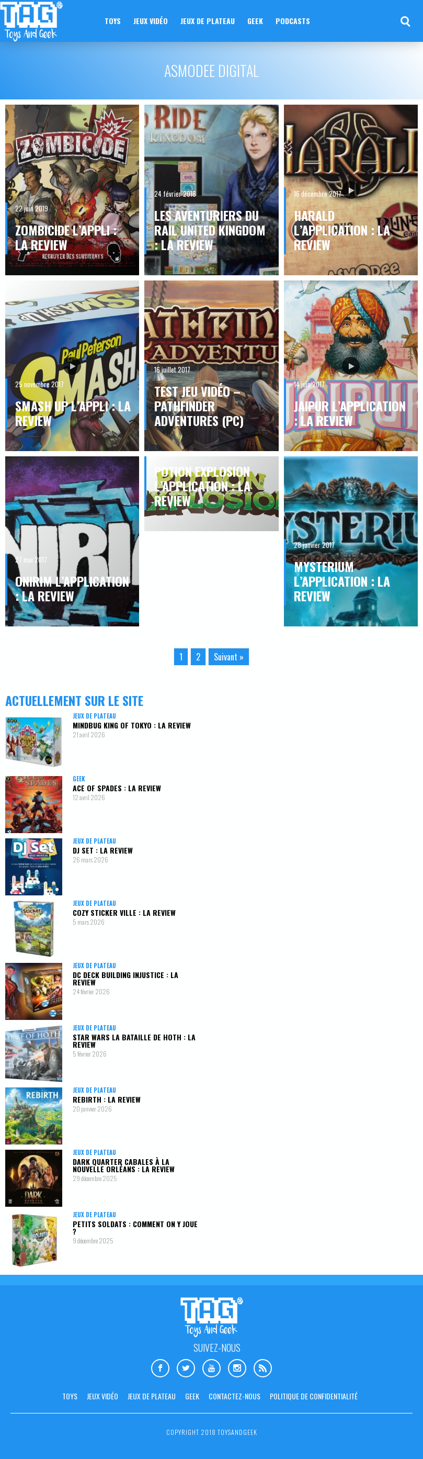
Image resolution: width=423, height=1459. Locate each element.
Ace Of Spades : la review (117, 787)
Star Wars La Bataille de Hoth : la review (134, 1040)
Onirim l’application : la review (72, 588)
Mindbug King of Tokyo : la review (132, 725)
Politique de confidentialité (314, 1395)
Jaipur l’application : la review (350, 413)
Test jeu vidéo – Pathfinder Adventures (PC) (199, 405)
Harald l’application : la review (342, 230)
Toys (113, 20)
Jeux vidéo (150, 20)
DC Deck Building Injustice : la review (125, 978)
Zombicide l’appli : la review (66, 237)
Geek (255, 20)
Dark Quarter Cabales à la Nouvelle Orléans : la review (124, 1165)
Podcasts (293, 20)
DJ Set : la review (103, 850)
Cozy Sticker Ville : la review (124, 912)
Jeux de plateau (207, 20)
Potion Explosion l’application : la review (202, 486)
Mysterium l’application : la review (342, 581)
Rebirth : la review (107, 1099)
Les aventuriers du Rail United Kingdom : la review (210, 230)
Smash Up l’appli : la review (73, 413)
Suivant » (229, 656)
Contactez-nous (234, 1395)
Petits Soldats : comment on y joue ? (135, 1227)
